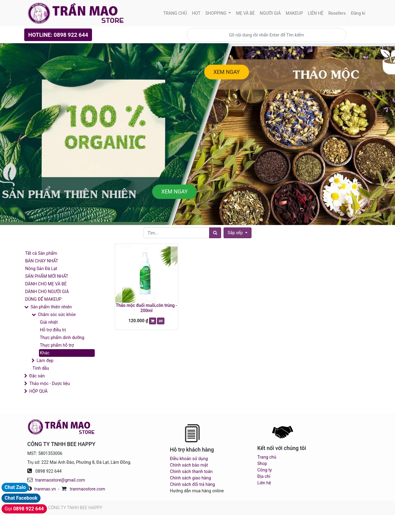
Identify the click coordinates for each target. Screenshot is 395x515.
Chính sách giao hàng (190, 477)
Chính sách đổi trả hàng (192, 484)
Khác (44, 352)
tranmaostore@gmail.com (60, 480)
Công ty (264, 469)
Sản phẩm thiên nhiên (50, 306)
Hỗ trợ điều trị (53, 329)
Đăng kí (358, 13)
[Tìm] (215, 232)
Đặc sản (36, 375)
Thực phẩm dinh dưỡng (62, 337)
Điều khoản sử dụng (189, 458)
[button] (237, 232)
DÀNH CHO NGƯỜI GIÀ (47, 291)
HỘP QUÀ (38, 391)
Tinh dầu (41, 368)
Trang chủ (266, 457)
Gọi (24, 509)
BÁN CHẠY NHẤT (41, 260)
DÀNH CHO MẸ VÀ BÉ (46, 283)
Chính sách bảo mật (189, 465)
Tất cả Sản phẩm (41, 253)
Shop (262, 463)
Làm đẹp (44, 360)
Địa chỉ (263, 476)
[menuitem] (175, 13)
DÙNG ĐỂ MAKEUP (43, 299)
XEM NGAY (226, 72)
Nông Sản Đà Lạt (41, 268)
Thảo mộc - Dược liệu (49, 383)
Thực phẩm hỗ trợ (57, 345)
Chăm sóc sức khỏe (56, 314)
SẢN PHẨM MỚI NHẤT (46, 276)
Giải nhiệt (49, 322)
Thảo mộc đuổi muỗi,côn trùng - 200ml (146, 308)
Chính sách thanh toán (191, 471)
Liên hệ (264, 482)
